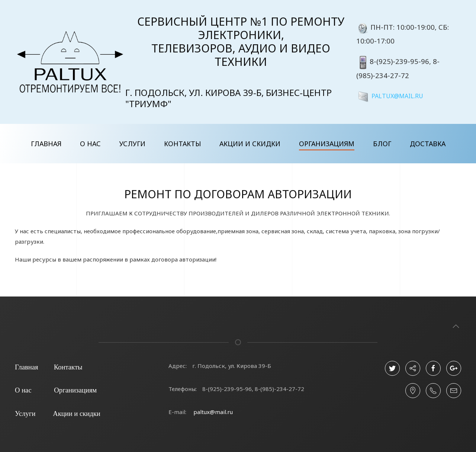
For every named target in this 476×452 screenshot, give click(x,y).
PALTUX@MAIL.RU (397, 96)
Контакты (182, 143)
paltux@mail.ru (213, 412)
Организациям (326, 143)
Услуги (132, 143)
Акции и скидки (249, 143)
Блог (382, 143)
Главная (46, 143)
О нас (90, 143)
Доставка (428, 143)
